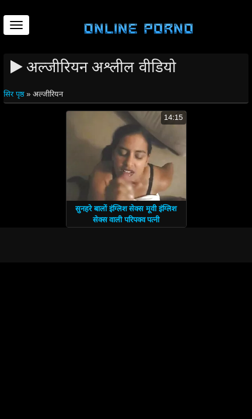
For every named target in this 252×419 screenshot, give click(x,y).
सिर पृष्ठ (15, 94)
